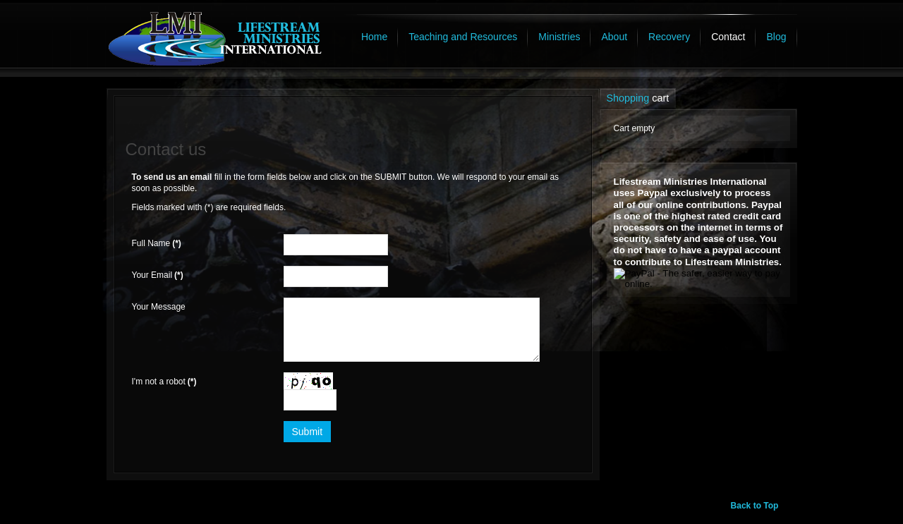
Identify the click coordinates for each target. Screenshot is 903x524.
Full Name (156, 243)
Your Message (159, 307)
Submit (307, 431)
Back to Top (755, 506)
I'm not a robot (164, 381)
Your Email (157, 275)
